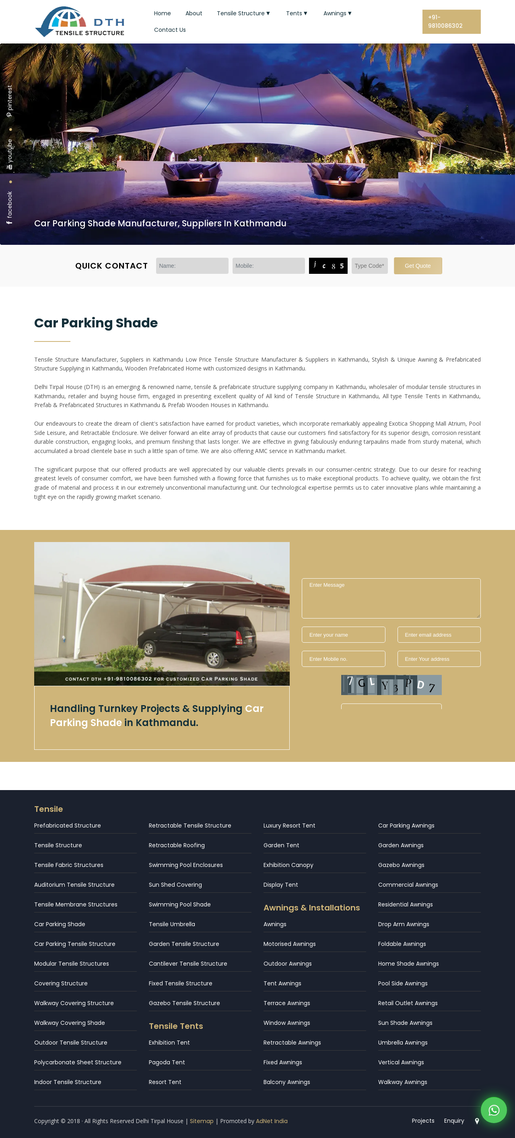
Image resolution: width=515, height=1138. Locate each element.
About (193, 13)
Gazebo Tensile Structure (184, 1003)
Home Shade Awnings (408, 964)
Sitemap (202, 1121)
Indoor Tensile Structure (67, 1082)
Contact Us (170, 30)
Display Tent (281, 885)
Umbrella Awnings (403, 1043)
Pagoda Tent (167, 1062)
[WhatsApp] (494, 1112)
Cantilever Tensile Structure (188, 964)
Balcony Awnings (287, 1082)
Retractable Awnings (292, 1043)
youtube (10, 154)
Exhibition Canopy (288, 865)
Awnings (338, 13)
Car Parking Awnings (406, 825)
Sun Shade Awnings (405, 1023)
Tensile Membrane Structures (75, 904)
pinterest (10, 101)
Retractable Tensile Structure (190, 825)
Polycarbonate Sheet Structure (78, 1062)
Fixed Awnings (283, 1062)
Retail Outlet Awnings (408, 1003)
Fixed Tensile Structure (180, 983)
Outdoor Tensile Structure (70, 1043)
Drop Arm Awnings (403, 924)
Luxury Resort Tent (289, 825)
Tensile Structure (244, 13)
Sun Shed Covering (175, 885)
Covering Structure (61, 983)
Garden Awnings (401, 845)
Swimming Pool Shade (180, 904)
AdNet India (272, 1121)
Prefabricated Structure (67, 825)
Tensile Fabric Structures (68, 865)
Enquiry (454, 1121)
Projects (423, 1121)
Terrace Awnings (287, 1003)
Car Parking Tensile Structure (74, 944)
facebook (10, 208)
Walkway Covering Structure (74, 1003)
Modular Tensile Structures (71, 964)
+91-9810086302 (445, 21)
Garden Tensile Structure (184, 944)
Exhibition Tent (169, 1043)
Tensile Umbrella (172, 924)
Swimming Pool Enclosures (186, 865)
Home (162, 13)
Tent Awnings (282, 983)
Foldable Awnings (402, 944)
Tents (297, 13)
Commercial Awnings (408, 885)
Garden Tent (281, 845)
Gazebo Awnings (401, 865)
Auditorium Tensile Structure (74, 885)
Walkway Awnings (402, 1082)
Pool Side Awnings (403, 983)
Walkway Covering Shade (69, 1023)
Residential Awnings (405, 904)
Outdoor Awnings (288, 964)
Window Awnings (287, 1023)
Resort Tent (165, 1082)
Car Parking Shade (59, 924)
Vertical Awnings (401, 1062)
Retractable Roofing (177, 845)
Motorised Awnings (290, 944)
